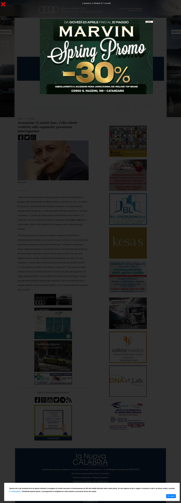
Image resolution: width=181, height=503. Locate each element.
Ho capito (171, 496)
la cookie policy (15, 491)
